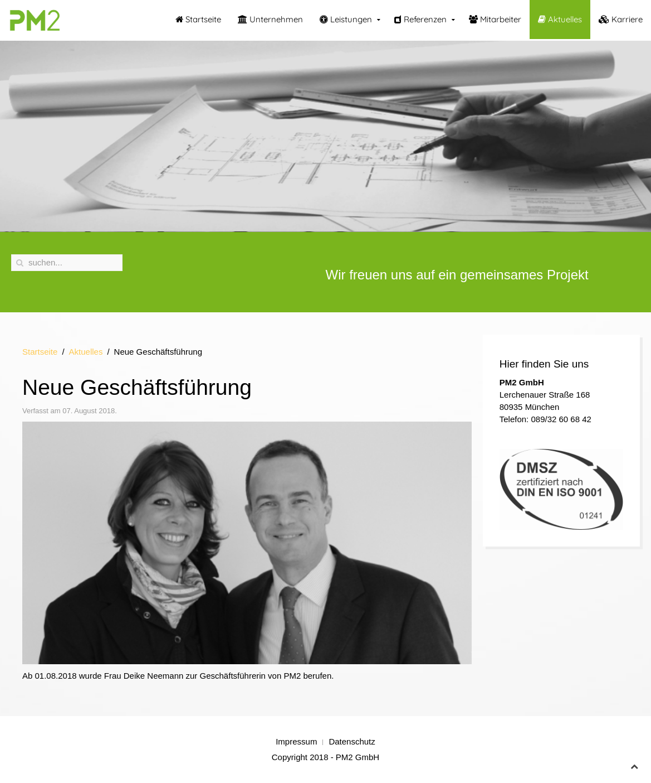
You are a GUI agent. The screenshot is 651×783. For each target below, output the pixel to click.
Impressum (296, 741)
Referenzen (420, 19)
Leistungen (346, 19)
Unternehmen (270, 19)
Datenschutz (352, 741)
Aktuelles (560, 19)
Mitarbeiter (495, 19)
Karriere (621, 19)
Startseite (198, 19)
